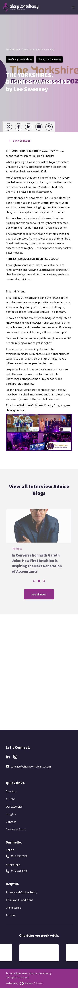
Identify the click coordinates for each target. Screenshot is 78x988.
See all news (39, 594)
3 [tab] (44, 581)
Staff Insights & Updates (20, 59)
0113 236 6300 (19, 856)
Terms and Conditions (19, 900)
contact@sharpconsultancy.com (31, 766)
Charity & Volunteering (49, 59)
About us (11, 791)
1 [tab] (34, 581)
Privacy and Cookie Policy (21, 892)
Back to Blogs (21, 140)
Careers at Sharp (16, 829)
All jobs (10, 799)
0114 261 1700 (19, 871)
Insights (11, 814)
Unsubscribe (13, 907)
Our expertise (14, 806)
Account (11, 915)
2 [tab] (39, 581)
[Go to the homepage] (21, 7)
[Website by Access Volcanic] (31, 983)
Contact (11, 822)
